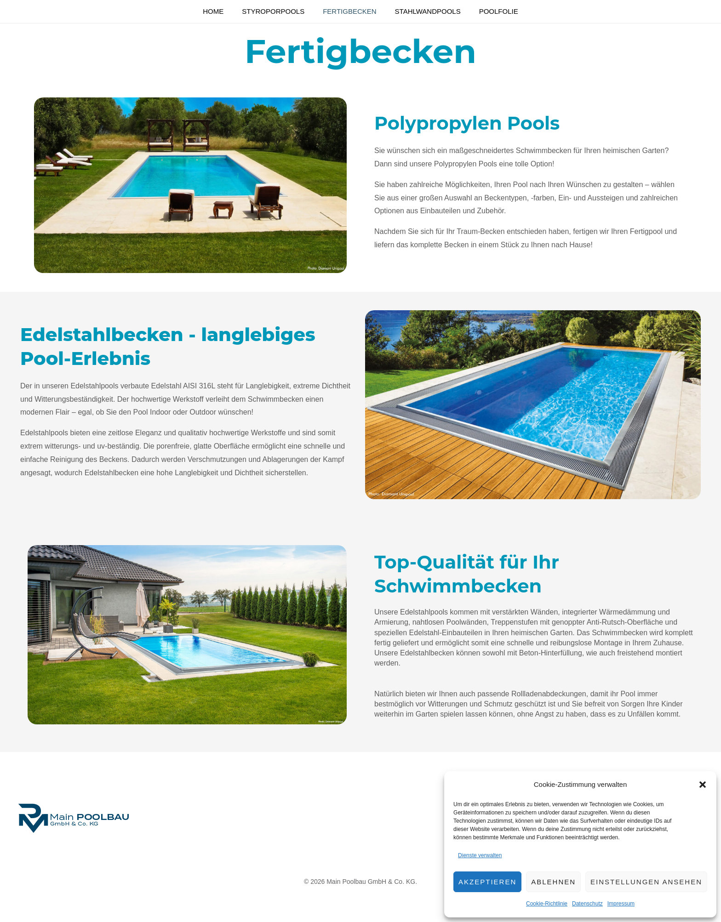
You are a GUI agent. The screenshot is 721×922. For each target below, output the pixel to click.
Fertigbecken (360, 12)
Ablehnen (553, 882)
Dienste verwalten (480, 855)
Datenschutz (587, 903)
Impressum (621, 903)
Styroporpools (253, 12)
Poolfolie (572, 12)
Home (161, 12)
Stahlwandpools (470, 12)
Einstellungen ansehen (646, 882)
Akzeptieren (487, 882)
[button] (702, 784)
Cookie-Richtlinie (546, 903)
